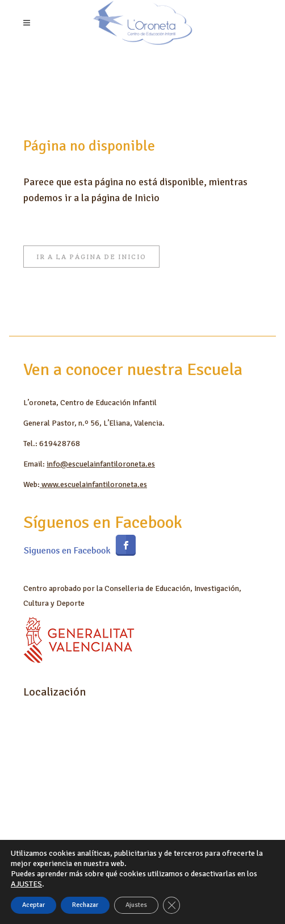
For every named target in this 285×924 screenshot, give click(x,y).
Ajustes (136, 905)
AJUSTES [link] (26, 884)
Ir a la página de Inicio (91, 256)
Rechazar (85, 905)
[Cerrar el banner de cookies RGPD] (171, 905)
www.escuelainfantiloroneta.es (93, 484)
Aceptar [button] (33, 905)
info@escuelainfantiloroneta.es (101, 464)
